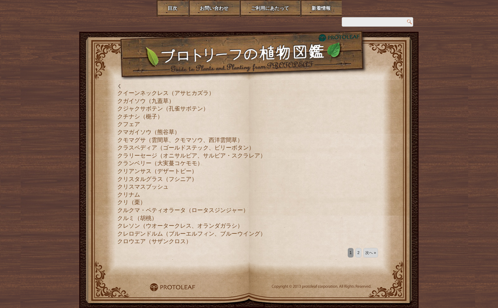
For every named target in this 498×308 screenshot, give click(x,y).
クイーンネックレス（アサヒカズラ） (165, 93)
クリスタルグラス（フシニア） (157, 179)
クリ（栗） (131, 202)
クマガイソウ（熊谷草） (148, 132)
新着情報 (321, 8)
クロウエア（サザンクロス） (154, 241)
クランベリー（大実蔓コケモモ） (160, 163)
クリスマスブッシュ (143, 187)
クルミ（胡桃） (137, 218)
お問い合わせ (214, 8)
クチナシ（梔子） (140, 116)
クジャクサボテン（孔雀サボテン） (163, 108)
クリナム (128, 194)
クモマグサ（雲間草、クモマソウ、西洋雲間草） (180, 140)
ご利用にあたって (270, 8)
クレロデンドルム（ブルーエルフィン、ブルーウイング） (191, 234)
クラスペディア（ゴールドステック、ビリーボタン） (185, 147)
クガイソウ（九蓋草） (145, 101)
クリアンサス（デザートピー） (157, 171)
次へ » (370, 253)
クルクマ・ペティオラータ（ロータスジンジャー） (183, 210)
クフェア (128, 124)
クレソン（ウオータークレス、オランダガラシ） (180, 226)
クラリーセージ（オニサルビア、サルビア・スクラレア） (191, 155)
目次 (172, 8)
